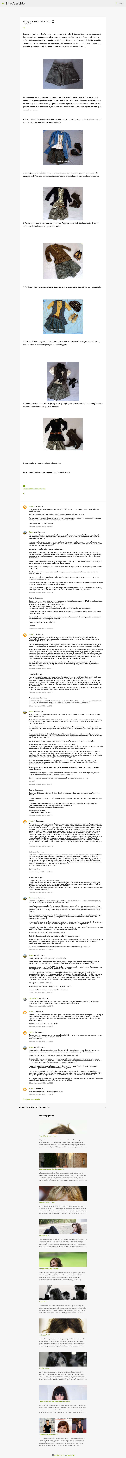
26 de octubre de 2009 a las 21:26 (41, 1094)
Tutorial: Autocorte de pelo (48, 1136)
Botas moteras (44, 1235)
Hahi (30, 1032)
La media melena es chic (47, 1202)
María (31, 506)
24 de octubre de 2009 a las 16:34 (41, 628)
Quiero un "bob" (44, 1335)
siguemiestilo (33, 998)
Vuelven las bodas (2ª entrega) (49, 1268)
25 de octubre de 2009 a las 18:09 (41, 949)
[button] (24, 28)
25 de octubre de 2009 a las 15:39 (41, 872)
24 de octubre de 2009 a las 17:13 (41, 668)
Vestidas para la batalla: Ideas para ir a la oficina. (55, 1401)
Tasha (31, 532)
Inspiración (42, 1302)
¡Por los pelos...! (44, 1368)
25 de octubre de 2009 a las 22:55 (41, 1026)
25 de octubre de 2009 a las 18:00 (41, 892)
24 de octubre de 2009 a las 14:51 (41, 592)
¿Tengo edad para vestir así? (48, 1434)
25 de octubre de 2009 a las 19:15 (41, 1006)
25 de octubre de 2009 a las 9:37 (40, 784)
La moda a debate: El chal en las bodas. (51, 1169)
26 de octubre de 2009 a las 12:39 (41, 1041)
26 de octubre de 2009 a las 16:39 (41, 1083)
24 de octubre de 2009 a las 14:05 (41, 526)
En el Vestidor (16, 3)
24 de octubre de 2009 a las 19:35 (41, 692)
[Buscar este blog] (114, 3)
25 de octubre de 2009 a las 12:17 (41, 846)
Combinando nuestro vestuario (34, 489)
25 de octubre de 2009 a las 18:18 (41, 993)
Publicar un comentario (31, 1099)
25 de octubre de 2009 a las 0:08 (40, 706)
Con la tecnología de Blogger (63, 1455)
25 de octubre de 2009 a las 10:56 (41, 815)
